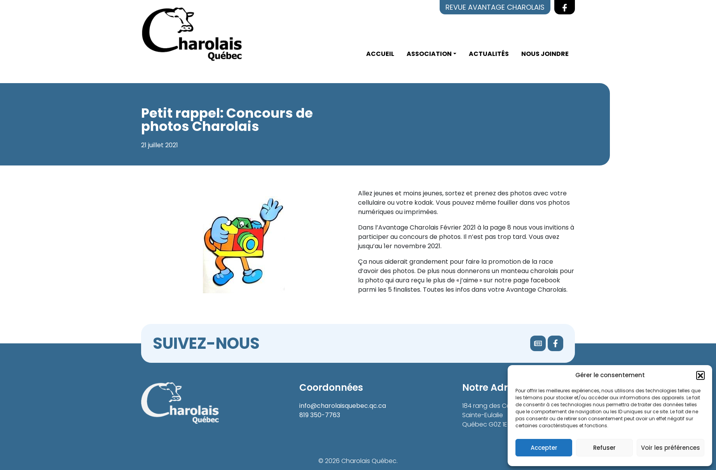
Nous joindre (545, 53)
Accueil (380, 53)
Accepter (544, 448)
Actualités (489, 53)
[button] (700, 375)
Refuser (604, 448)
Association (429, 53)
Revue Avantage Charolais (495, 7)
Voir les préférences (670, 448)
